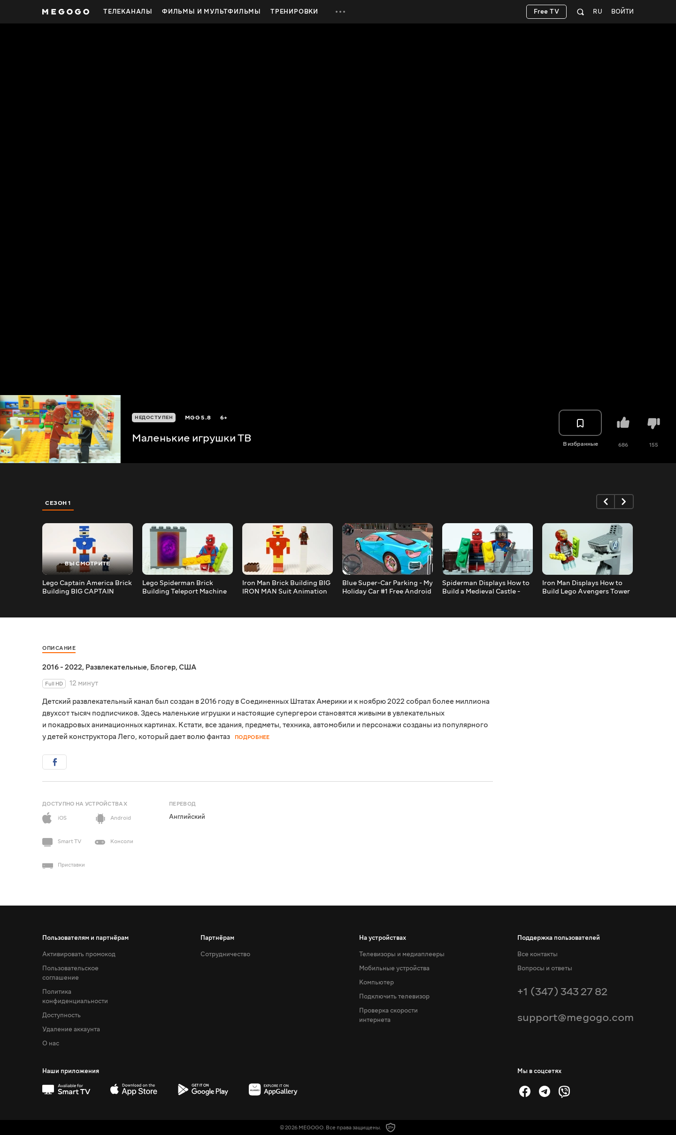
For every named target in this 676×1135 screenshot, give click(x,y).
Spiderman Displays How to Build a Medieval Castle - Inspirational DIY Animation (486, 587)
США (187, 667)
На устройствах (382, 938)
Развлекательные (116, 667)
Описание (59, 648)
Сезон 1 (58, 503)
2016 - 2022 (62, 667)
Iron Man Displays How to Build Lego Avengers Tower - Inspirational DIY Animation (586, 587)
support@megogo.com (575, 1017)
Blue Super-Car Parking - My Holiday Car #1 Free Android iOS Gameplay (387, 587)
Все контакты (537, 954)
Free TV (547, 12)
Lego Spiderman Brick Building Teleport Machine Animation (184, 587)
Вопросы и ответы (544, 968)
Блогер (163, 667)
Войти (622, 12)
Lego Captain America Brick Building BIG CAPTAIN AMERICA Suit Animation (87, 587)
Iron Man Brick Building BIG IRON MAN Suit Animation (286, 587)
